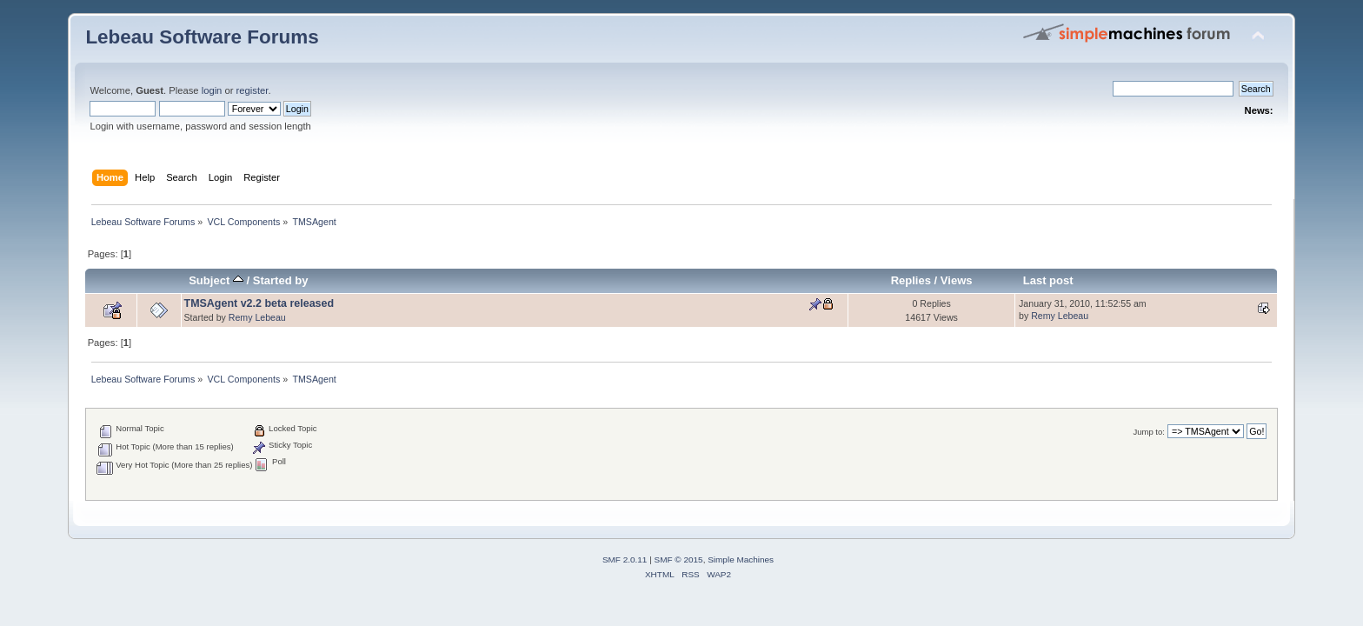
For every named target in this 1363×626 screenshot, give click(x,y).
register (252, 90)
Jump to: (1149, 431)
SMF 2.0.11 (625, 559)
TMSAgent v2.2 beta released (259, 303)
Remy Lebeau (257, 317)
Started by (281, 280)
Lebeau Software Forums (201, 37)
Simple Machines (741, 559)
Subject (216, 280)
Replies (911, 280)
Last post (1048, 280)
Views (957, 280)
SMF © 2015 (679, 559)
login (212, 90)
